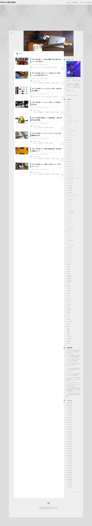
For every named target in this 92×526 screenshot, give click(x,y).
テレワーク (70, 207)
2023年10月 (70, 415)
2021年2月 (70, 487)
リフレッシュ (70, 253)
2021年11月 (70, 465)
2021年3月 (70, 485)
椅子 (68, 308)
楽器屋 (69, 312)
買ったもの (70, 322)
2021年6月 (70, 477)
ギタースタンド (71, 171)
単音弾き (69, 279)
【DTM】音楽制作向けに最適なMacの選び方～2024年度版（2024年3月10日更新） (73, 390)
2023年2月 (70, 430)
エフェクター (70, 145)
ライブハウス (70, 245)
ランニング (70, 248)
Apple (69, 102)
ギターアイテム (71, 162)
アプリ (69, 128)
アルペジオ (70, 133)
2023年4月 (70, 425)
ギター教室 (70, 186)
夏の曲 (69, 286)
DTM (69, 104)
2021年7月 (70, 475)
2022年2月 (70, 458)
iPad (68, 107)
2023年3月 (70, 427)
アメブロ (79, 2)
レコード (69, 255)
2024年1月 (70, 408)
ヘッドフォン (70, 224)
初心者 (33, 93)
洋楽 (68, 317)
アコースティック (71, 119)
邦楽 (68, 327)
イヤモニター (70, 140)
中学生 (69, 262)
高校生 (69, 343)
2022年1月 (70, 461)
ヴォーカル (70, 260)
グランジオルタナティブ (72, 195)
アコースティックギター (72, 121)
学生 (68, 296)
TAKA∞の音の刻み (10, 3)
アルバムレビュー (71, 131)
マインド (69, 236)
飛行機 (69, 341)
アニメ (69, 126)
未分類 (69, 305)
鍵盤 (68, 329)
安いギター (70, 300)
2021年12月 (70, 463)
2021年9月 (70, 470)
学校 (68, 293)
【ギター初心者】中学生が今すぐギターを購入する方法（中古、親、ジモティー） (73, 370)
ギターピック (70, 174)
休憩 (68, 264)
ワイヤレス (70, 257)
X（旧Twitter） (72, 2)
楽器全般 (69, 310)
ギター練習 (48, 148)
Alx (56, 509)
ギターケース (70, 166)
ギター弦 (69, 181)
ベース (69, 226)
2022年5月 (70, 451)
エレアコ (69, 147)
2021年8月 (70, 473)
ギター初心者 (41, 70)
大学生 (69, 288)
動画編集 (69, 276)
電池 (68, 331)
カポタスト (70, 152)
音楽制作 (69, 336)
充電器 (69, 272)
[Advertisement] (46, 15)
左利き (69, 303)
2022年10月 (70, 439)
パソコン (69, 219)
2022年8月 (70, 444)
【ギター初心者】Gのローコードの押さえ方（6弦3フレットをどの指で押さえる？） (45, 81)
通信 (68, 324)
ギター (36, 70)
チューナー (70, 205)
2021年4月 (70, 482)
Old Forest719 (85, 2)
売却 (68, 284)
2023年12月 (70, 410)
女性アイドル (70, 291)
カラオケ (69, 155)
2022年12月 (70, 434)
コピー (69, 198)
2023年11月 (70, 413)
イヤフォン (70, 138)
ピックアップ (70, 221)
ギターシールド (71, 169)
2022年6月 (70, 449)
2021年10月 (70, 468)
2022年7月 (70, 446)
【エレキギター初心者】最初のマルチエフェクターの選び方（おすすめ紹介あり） (73, 352)
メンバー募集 (70, 241)
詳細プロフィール (70, 91)
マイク (69, 233)
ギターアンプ (70, 164)
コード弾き (48, 70)
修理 (68, 269)
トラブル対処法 (71, 212)
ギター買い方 (70, 190)
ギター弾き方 (45, 91)
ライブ (69, 243)
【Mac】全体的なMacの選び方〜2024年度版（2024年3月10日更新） (73, 395)
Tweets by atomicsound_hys (72, 95)
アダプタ (69, 123)
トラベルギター (71, 214)
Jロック (69, 112)
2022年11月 (70, 437)
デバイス (69, 209)
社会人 (69, 319)
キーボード (70, 157)
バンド (69, 217)
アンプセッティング (72, 135)
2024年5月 (70, 403)
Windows (69, 116)
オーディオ (70, 150)
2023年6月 (70, 420)
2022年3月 (70, 456)
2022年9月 (70, 441)
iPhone (69, 109)
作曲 (68, 267)
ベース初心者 (70, 229)
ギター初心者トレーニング (73, 178)
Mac (68, 114)
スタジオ (69, 202)
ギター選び (70, 193)
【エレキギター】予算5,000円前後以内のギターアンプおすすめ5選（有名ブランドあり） (73, 380)
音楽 (68, 334)
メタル (69, 238)
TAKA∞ (65, 2)
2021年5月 (70, 480)
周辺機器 (69, 281)
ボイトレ (69, 231)
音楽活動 (69, 339)
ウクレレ (69, 143)
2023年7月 (70, 418)
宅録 (68, 298)
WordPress (48, 509)
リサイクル (70, 250)
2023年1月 (70, 432)
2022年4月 (70, 453)
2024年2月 (70, 406)
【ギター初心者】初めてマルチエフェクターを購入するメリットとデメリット (73, 365)
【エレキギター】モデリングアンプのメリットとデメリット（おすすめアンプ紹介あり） (73, 385)
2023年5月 (70, 422)
